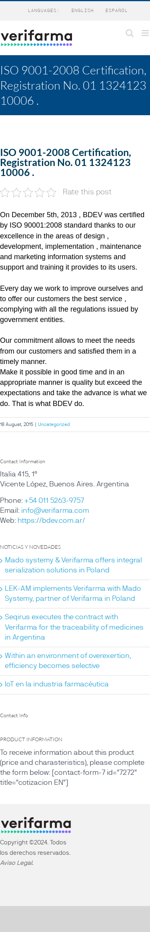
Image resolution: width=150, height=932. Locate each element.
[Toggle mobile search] (130, 33)
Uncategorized (54, 424)
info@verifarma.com (55, 510)
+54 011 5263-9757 (54, 500)
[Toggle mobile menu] (146, 33)
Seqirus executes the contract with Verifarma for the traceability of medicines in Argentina (74, 627)
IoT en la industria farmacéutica (57, 684)
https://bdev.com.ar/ (51, 520)
